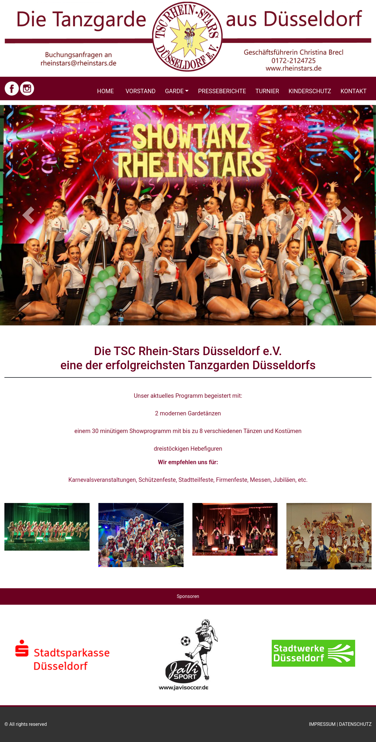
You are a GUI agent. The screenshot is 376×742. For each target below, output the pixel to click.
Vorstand (140, 91)
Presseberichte (222, 91)
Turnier (267, 91)
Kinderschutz (309, 91)
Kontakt (353, 91)
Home (105, 91)
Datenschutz (355, 724)
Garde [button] (174, 91)
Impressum (322, 724)
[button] (28, 215)
